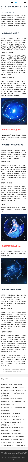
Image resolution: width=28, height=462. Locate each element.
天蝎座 (17, 453)
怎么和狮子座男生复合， (7, 396)
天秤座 (13, 453)
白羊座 (14, 452)
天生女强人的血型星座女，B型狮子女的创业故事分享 (13, 408)
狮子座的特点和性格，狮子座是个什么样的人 (11, 433)
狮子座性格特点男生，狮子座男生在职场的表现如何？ (13, 402)
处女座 (9, 453)
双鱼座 (9, 452)
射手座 (21, 453)
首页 (2, 452)
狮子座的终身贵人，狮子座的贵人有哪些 (10, 430)
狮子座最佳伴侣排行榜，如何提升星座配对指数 (12, 393)
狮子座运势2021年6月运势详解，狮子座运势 (15, 369)
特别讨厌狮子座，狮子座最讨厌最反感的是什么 (12, 419)
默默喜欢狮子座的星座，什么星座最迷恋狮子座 (12, 439)
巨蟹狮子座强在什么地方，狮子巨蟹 (13, 371)
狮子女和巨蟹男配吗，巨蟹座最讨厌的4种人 (11, 422)
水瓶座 (5, 452)
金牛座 (18, 452)
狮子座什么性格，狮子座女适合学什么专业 (11, 416)
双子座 (22, 452)
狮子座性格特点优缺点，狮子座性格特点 (10, 413)
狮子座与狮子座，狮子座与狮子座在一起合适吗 (12, 427)
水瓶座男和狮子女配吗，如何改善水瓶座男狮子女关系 (13, 385)
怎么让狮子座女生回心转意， (8, 404)
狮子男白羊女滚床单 (6, 410)
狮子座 (5, 453)
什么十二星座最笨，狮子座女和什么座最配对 (11, 398)
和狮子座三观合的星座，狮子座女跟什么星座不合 (13, 387)
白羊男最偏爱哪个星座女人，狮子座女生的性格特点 (13, 390)
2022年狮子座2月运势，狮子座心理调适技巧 (11, 442)
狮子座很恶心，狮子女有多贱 (8, 425)
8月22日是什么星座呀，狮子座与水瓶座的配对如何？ (12, 437)
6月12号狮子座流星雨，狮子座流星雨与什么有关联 (13, 445)
